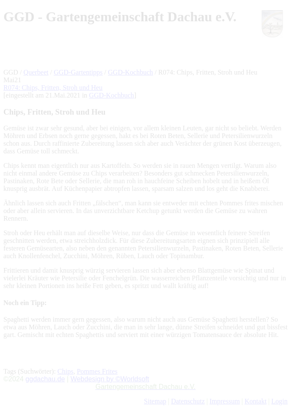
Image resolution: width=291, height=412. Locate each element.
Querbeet (36, 72)
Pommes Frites (97, 371)
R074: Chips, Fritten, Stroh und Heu (52, 87)
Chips (65, 371)
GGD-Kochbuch (130, 72)
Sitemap (155, 401)
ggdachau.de (45, 379)
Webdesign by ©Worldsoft (109, 379)
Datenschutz (188, 401)
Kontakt (256, 401)
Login (279, 401)
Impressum (225, 401)
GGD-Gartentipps (78, 72)
